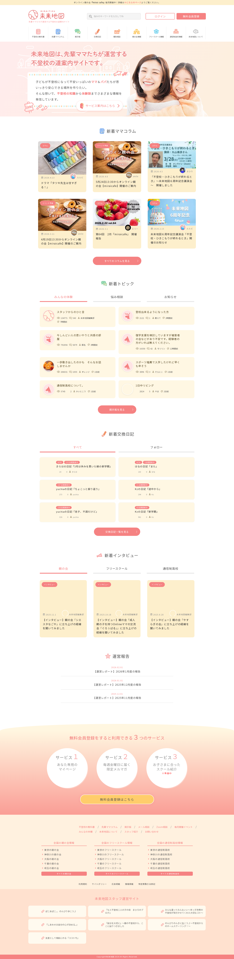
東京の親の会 (51, 849)
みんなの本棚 (85, 831)
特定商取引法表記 (146, 884)
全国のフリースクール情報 (117, 842)
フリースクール (117, 568)
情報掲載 (129, 884)
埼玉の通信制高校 (160, 868)
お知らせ (170, 297)
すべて (77, 447)
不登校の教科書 (38, 32)
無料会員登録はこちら (117, 799)
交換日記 (97, 32)
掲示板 (77, 32)
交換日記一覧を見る (117, 531)
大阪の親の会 (51, 859)
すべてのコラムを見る (117, 261)
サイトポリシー (99, 884)
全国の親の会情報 (64, 842)
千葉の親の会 (51, 863)
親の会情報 (136, 32)
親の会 (63, 568)
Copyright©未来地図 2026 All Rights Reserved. (117, 956)
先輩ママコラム (58, 32)
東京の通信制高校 (160, 849)
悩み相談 (117, 297)
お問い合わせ (152, 831)
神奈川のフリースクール (110, 854)
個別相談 (117, 32)
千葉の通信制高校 (160, 863)
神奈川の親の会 (52, 854)
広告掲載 (116, 884)
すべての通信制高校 (170, 873)
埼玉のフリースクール (109, 868)
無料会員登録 (191, 16)
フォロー (156, 447)
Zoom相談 (162, 827)
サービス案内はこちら (100, 105)
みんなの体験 (63, 297)
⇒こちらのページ (132, 2)
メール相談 (143, 827)
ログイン (160, 16)
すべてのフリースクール (117, 873)
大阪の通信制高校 (160, 859)
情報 (156, 32)
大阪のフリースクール (109, 859)
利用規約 (83, 884)
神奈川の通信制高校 (161, 854)
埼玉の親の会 (51, 868)
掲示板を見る (117, 409)
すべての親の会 (64, 873)
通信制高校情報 (176, 32)
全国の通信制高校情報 (170, 842)
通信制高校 (170, 568)
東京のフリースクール (109, 849)
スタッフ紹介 (131, 831)
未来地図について (196, 32)
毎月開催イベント (183, 827)
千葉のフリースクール (109, 863)
